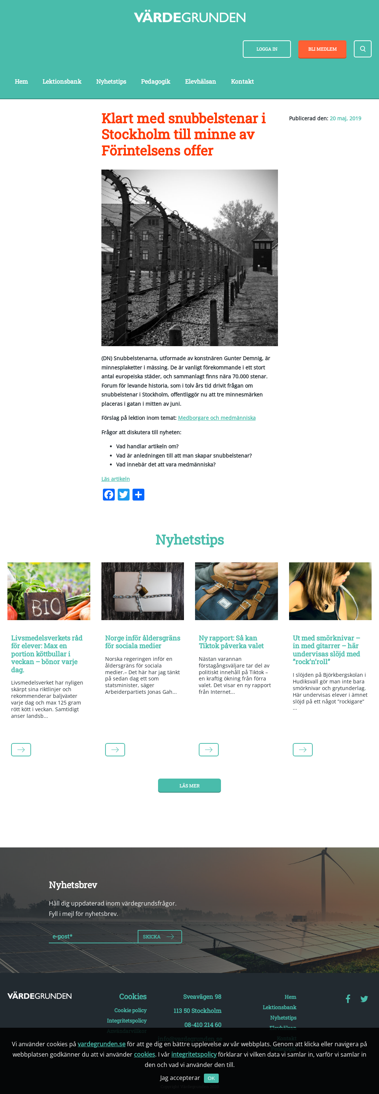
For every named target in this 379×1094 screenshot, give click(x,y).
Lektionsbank (62, 81)
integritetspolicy (194, 1054)
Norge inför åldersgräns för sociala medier (142, 641)
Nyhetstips (111, 81)
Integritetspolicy (127, 1020)
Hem (21, 81)
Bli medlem (322, 49)
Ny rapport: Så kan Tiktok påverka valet (231, 641)
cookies (144, 1054)
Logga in (266, 49)
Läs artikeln (115, 478)
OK (211, 1078)
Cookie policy (130, 1010)
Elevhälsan (200, 81)
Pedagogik (155, 81)
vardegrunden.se (101, 1044)
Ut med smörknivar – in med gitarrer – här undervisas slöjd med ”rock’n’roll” (326, 649)
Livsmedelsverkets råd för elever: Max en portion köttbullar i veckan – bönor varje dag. (47, 653)
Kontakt (242, 81)
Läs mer (189, 786)
